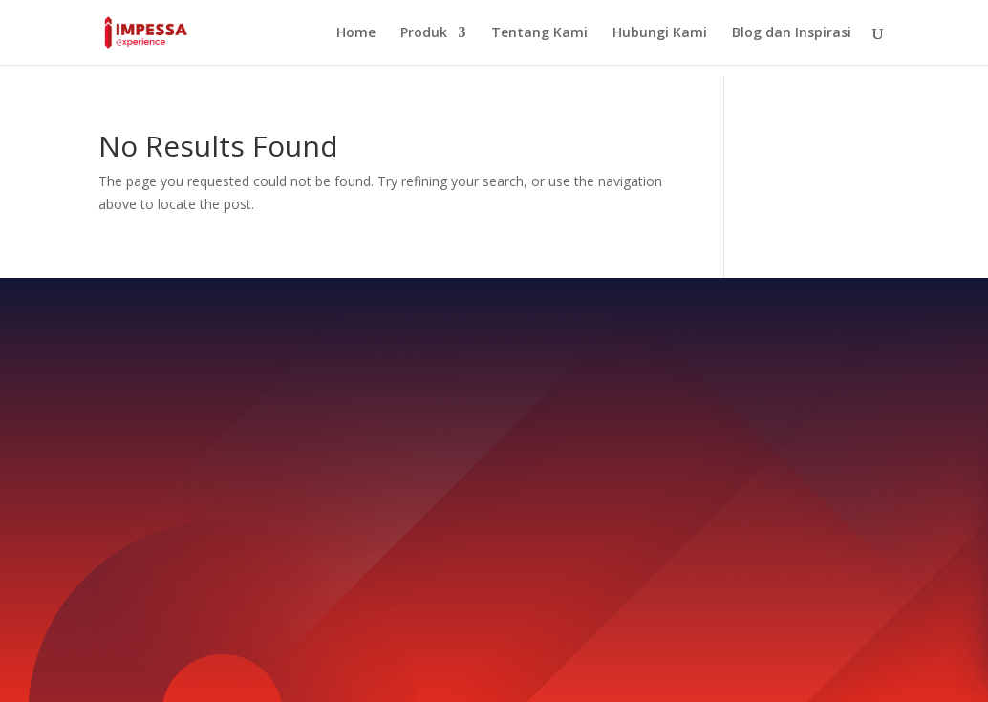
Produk (423, 33)
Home (356, 33)
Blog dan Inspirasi (791, 33)
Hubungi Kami (659, 33)
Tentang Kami (539, 33)
